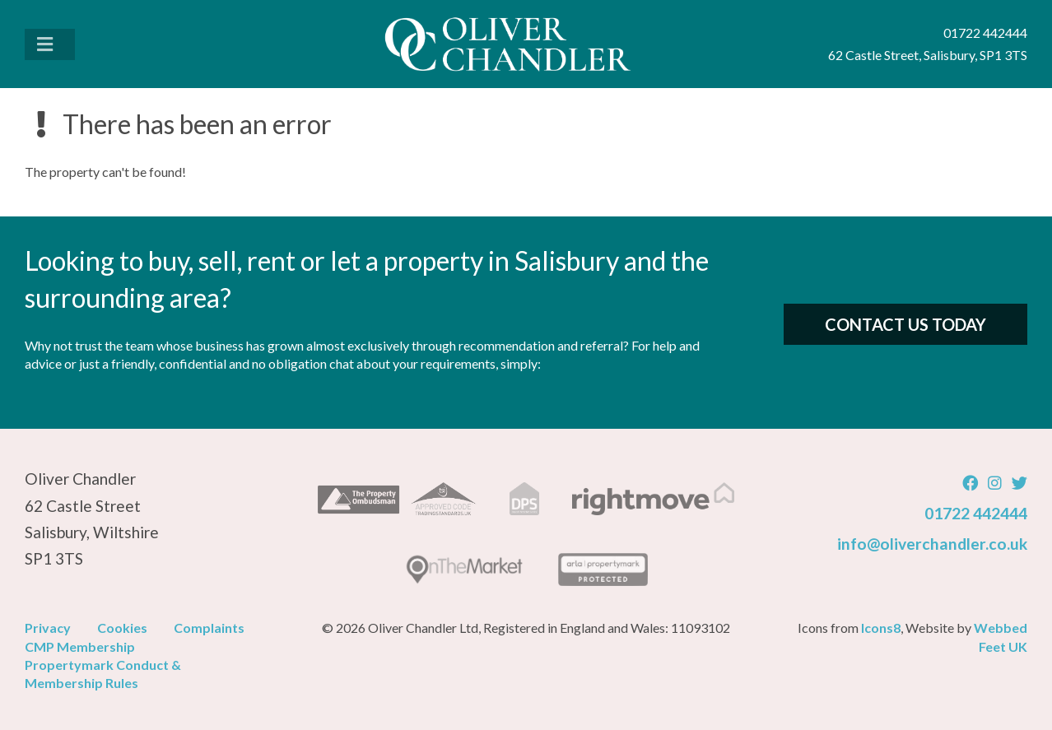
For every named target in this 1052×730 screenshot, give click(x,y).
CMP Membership (80, 646)
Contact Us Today (905, 324)
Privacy (48, 627)
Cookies (122, 627)
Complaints (209, 627)
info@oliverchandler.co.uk (932, 543)
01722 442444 (975, 513)
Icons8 (881, 627)
